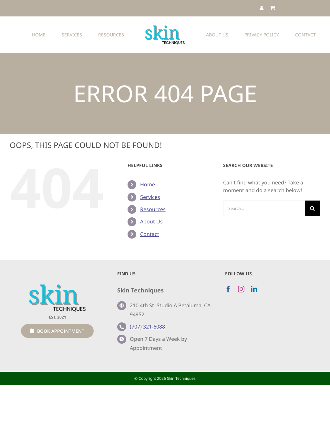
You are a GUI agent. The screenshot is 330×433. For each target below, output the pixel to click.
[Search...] (264, 208)
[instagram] (241, 289)
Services (150, 197)
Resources (153, 209)
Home (147, 184)
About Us (151, 221)
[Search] (312, 208)
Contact (149, 234)
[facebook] (228, 289)
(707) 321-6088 (147, 326)
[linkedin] (254, 289)
